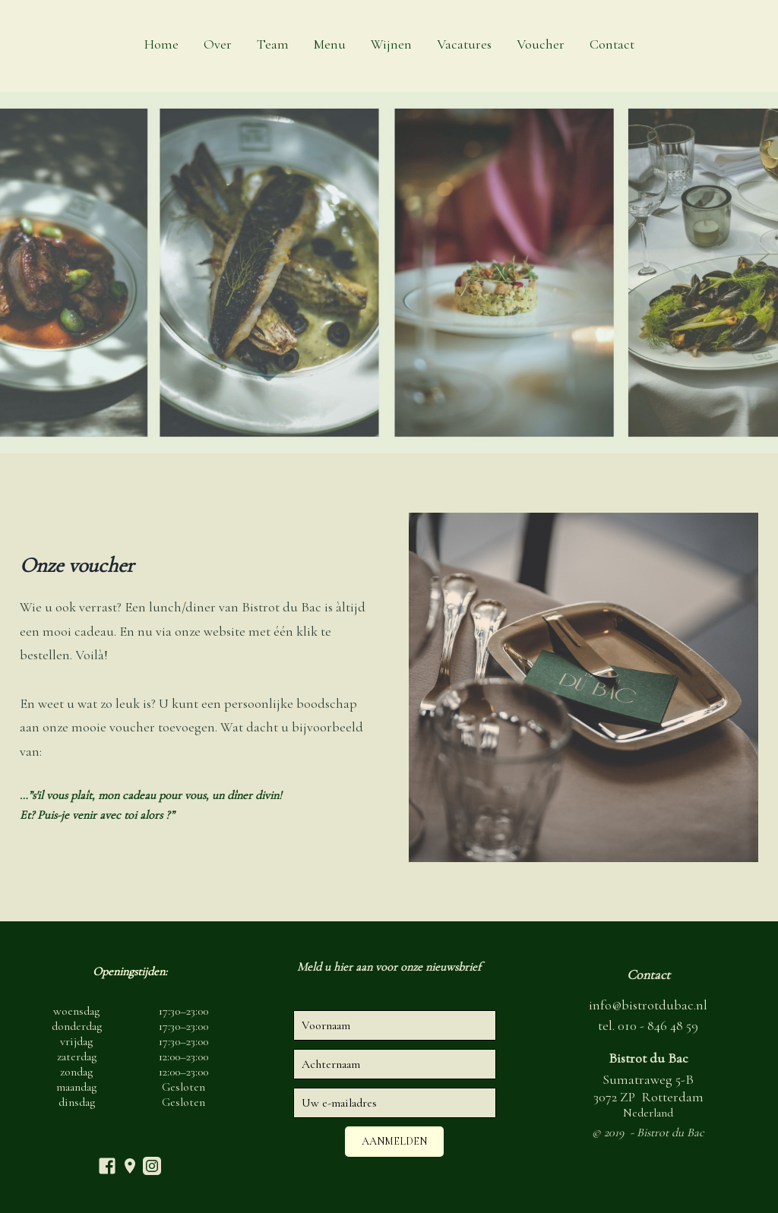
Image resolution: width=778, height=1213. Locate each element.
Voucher (541, 44)
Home (161, 44)
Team (273, 44)
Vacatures (464, 44)
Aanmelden (394, 1141)
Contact (612, 44)
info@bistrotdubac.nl (648, 1005)
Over (218, 44)
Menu (330, 44)
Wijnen (391, 44)
